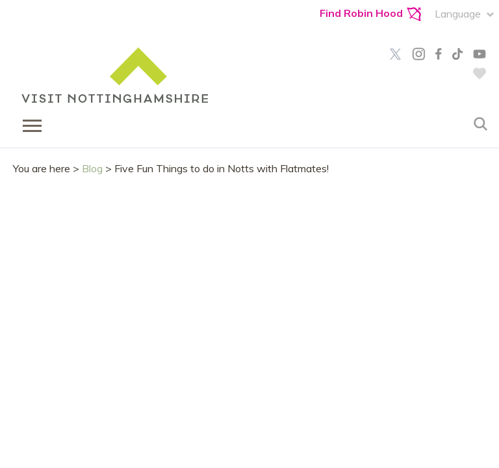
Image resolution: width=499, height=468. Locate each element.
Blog (92, 168)
